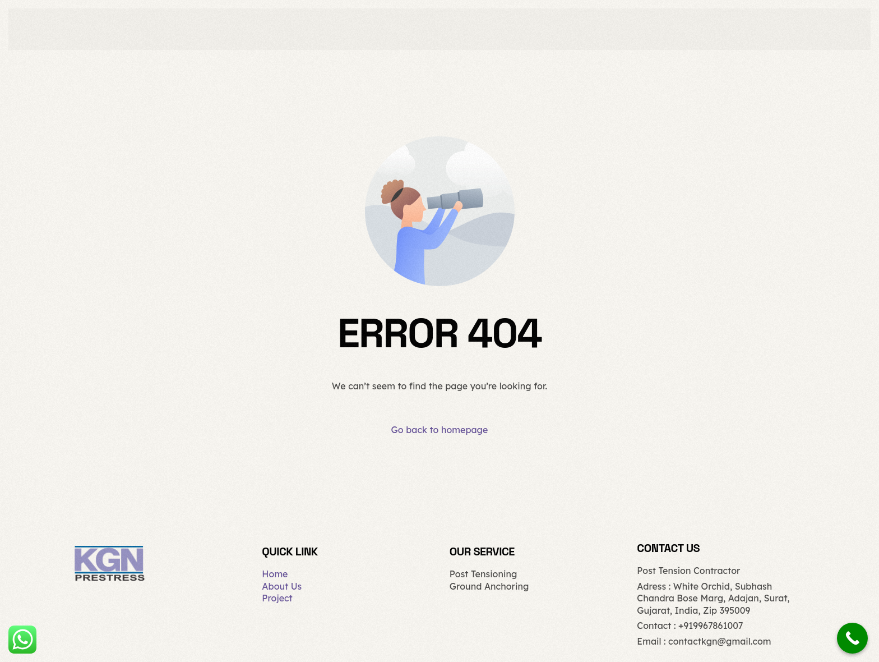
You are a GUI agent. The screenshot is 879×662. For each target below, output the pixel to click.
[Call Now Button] (852, 638)
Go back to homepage (439, 429)
